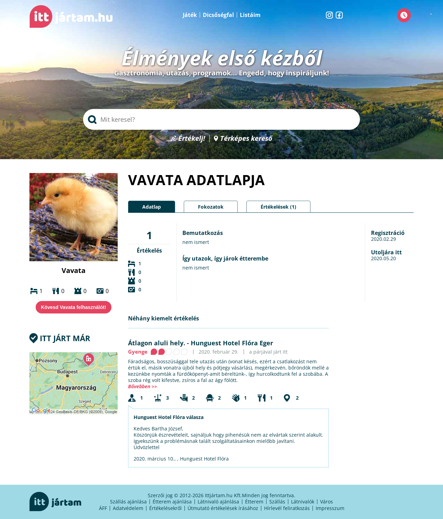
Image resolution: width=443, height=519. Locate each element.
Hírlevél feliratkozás (287, 508)
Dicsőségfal (218, 15)
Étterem (254, 501)
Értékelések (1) (278, 206)
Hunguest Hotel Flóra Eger (232, 343)
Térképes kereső (246, 138)
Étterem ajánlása (172, 501)
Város (326, 501)
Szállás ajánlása (128, 501)
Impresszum (330, 508)
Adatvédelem (128, 508)
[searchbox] (221, 119)
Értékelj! (191, 138)
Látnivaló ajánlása (218, 501)
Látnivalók (302, 501)
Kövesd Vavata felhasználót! (73, 307)
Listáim (250, 15)
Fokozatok (211, 206)
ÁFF (103, 508)
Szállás (277, 501)
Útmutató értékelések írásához (223, 508)
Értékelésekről (165, 508)
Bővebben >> (142, 386)
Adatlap (151, 206)
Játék (190, 15)
